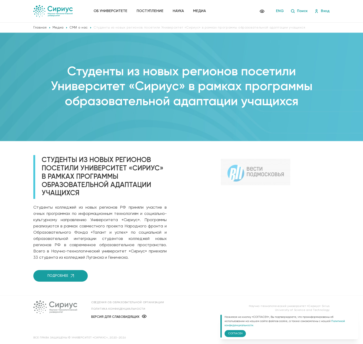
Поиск (299, 11)
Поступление (150, 11)
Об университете (110, 11)
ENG (280, 11)
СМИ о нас (78, 27)
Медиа (199, 11)
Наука (178, 11)
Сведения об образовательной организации (127, 302)
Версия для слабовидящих (119, 316)
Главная (40, 27)
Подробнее (60, 275)
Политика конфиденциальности (118, 309)
